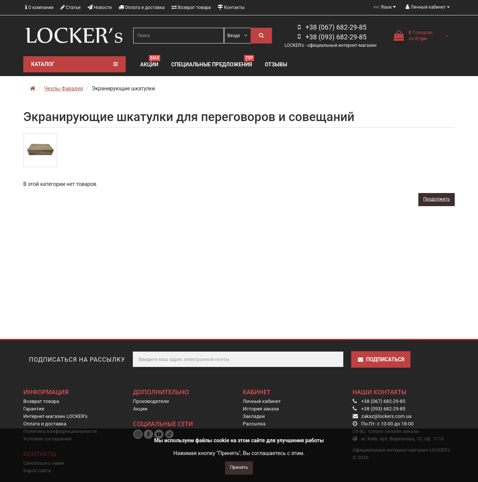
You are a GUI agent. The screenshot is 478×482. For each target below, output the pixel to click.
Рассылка (254, 424)
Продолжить (436, 199)
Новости (99, 7)
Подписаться (380, 359)
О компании (39, 7)
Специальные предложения (212, 63)
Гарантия (33, 409)
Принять (239, 467)
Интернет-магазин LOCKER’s (55, 416)
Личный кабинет (262, 401)
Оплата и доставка (142, 7)
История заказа (261, 409)
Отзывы (276, 64)
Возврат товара (191, 7)
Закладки (254, 416)
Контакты (231, 7)
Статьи (70, 7)
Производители (151, 401)
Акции (150, 63)
